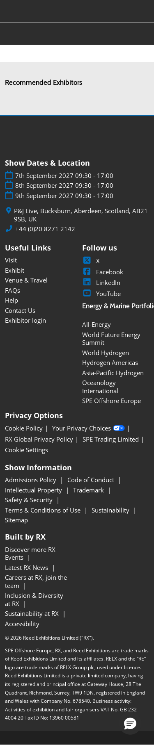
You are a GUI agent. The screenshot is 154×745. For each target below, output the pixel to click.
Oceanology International (100, 386)
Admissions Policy (31, 480)
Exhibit (14, 270)
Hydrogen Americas (110, 362)
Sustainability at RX (32, 613)
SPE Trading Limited (111, 439)
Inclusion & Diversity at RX (34, 599)
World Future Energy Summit (111, 338)
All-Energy (96, 324)
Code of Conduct (91, 480)
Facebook (102, 272)
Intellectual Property (34, 490)
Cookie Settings (26, 450)
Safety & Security (29, 500)
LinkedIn (101, 282)
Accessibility (22, 624)
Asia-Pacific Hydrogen (113, 373)
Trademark (89, 490)
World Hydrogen (105, 353)
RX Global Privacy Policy (39, 439)
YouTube (101, 293)
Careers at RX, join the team (36, 581)
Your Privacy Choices (88, 428)
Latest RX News (27, 567)
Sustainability (111, 510)
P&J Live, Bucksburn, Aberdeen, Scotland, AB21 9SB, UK (81, 215)
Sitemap (16, 520)
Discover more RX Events (30, 553)
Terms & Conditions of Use (43, 510)
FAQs (12, 290)
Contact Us (20, 310)
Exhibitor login (25, 320)
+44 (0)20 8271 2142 (45, 229)
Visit (11, 260)
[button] (130, 723)
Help (11, 300)
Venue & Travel (26, 280)
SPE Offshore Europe (111, 400)
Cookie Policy (24, 428)
